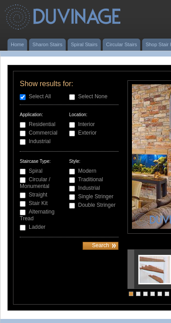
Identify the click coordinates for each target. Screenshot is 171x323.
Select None (92, 96)
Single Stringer (96, 196)
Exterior (87, 133)
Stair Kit (38, 203)
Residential (42, 124)
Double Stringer (96, 205)
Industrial (40, 141)
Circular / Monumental (35, 182)
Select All (40, 96)
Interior (86, 124)
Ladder (37, 227)
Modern (87, 171)
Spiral (36, 171)
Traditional (90, 179)
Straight (38, 195)
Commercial (43, 133)
